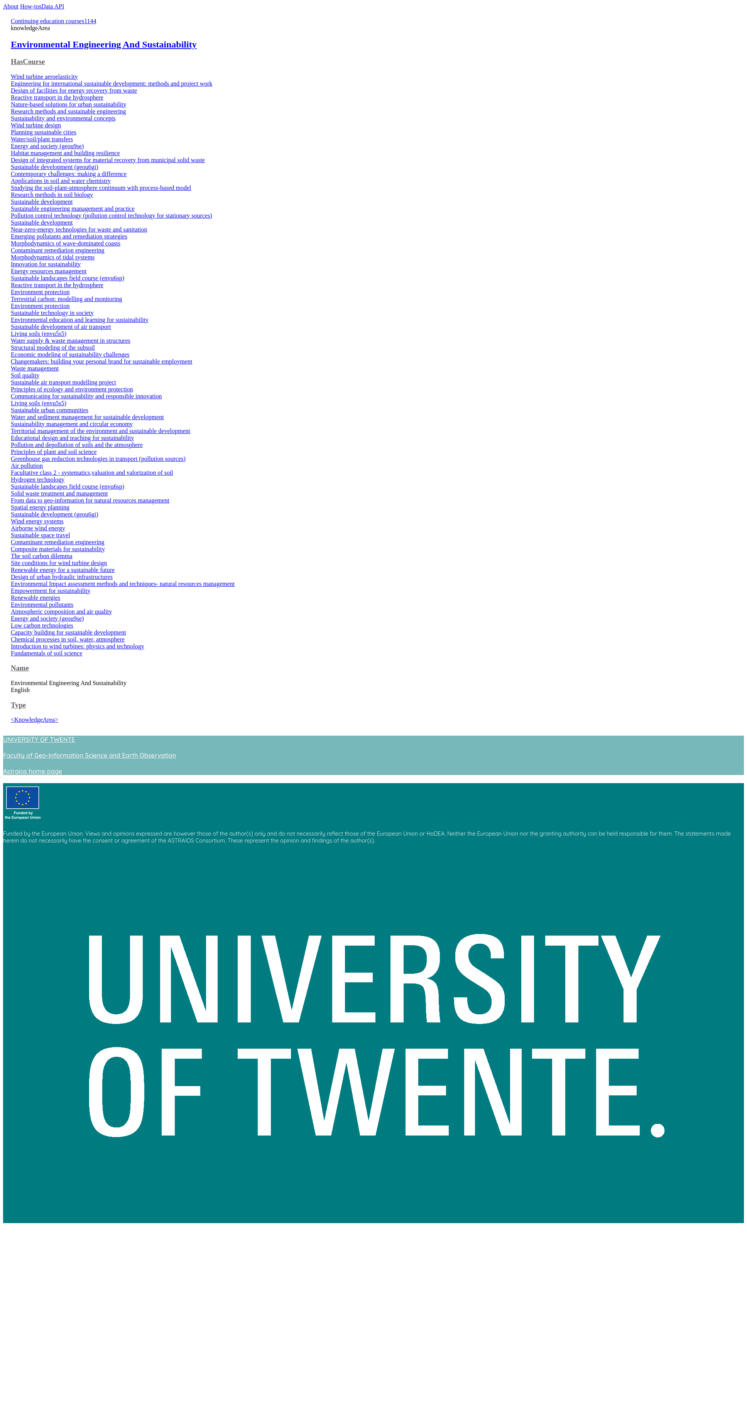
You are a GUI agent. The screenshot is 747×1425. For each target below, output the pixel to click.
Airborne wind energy (38, 528)
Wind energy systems (37, 521)
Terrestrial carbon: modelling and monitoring (66, 299)
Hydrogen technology (37, 479)
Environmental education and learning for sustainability (80, 319)
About (11, 6)
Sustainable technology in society (52, 313)
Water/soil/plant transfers (42, 139)
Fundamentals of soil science (46, 653)
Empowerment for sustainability (50, 590)
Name (20, 668)
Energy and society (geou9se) (47, 146)
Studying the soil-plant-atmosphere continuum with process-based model (101, 187)
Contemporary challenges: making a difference (69, 174)
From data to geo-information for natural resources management (90, 500)
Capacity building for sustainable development (68, 632)
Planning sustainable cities (43, 132)
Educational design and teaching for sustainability (72, 438)
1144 (90, 21)
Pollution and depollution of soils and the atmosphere (77, 445)
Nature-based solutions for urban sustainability (69, 104)
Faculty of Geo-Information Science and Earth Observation (89, 755)
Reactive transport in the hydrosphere (57, 97)
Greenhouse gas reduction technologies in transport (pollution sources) (98, 458)
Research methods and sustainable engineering (68, 111)
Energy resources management (48, 271)
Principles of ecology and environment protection (72, 389)
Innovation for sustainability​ (46, 264)
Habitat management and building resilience (65, 153)
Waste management (35, 368)
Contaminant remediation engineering (58, 250)
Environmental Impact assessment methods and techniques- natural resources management (123, 583)
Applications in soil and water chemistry (61, 181)
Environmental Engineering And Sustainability (104, 44)
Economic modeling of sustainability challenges (70, 354)
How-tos (30, 6)
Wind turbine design (36, 125)
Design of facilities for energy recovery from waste (74, 90)
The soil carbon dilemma (42, 556)
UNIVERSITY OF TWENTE (39, 739)
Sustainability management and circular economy (72, 424)
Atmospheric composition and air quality (61, 611)
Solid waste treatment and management (59, 493)
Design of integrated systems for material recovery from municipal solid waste (108, 160)
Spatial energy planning (40, 507)
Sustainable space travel (40, 535)
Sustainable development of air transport (61, 326)
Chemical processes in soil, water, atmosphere (68, 639)
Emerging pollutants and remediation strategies (69, 236)
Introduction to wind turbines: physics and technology (77, 646)
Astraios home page (32, 771)
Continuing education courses (47, 21)
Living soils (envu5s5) (38, 333)
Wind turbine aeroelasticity (44, 76)
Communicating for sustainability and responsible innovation (86, 396)
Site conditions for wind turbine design (59, 563)
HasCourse (28, 62)
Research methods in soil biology (52, 194)
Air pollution (27, 465)
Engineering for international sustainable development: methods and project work (112, 83)
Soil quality (25, 375)
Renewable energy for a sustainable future (63, 570)
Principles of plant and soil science (54, 451)
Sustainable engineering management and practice (73, 208)
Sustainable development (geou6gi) (54, 167)
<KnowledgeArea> (34, 719)
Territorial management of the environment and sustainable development (100, 431)
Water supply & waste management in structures (70, 340)
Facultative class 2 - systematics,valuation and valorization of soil (92, 472)
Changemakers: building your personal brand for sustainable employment (102, 361)
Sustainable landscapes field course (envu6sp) (67, 278)
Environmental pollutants (42, 604)
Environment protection (40, 292)
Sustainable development (42, 201)
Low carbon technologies (42, 625)
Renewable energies (35, 597)
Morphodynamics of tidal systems (53, 257)
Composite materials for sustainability (58, 549)
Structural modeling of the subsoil (53, 347)
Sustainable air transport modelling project (63, 382)
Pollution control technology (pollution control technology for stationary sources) (111, 215)
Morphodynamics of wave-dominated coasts (65, 243)
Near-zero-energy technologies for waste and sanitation (79, 229)
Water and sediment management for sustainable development (87, 417)
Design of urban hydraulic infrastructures (62, 577)
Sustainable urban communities (49, 410)
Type (18, 705)
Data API (52, 6)
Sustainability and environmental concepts (63, 118)
